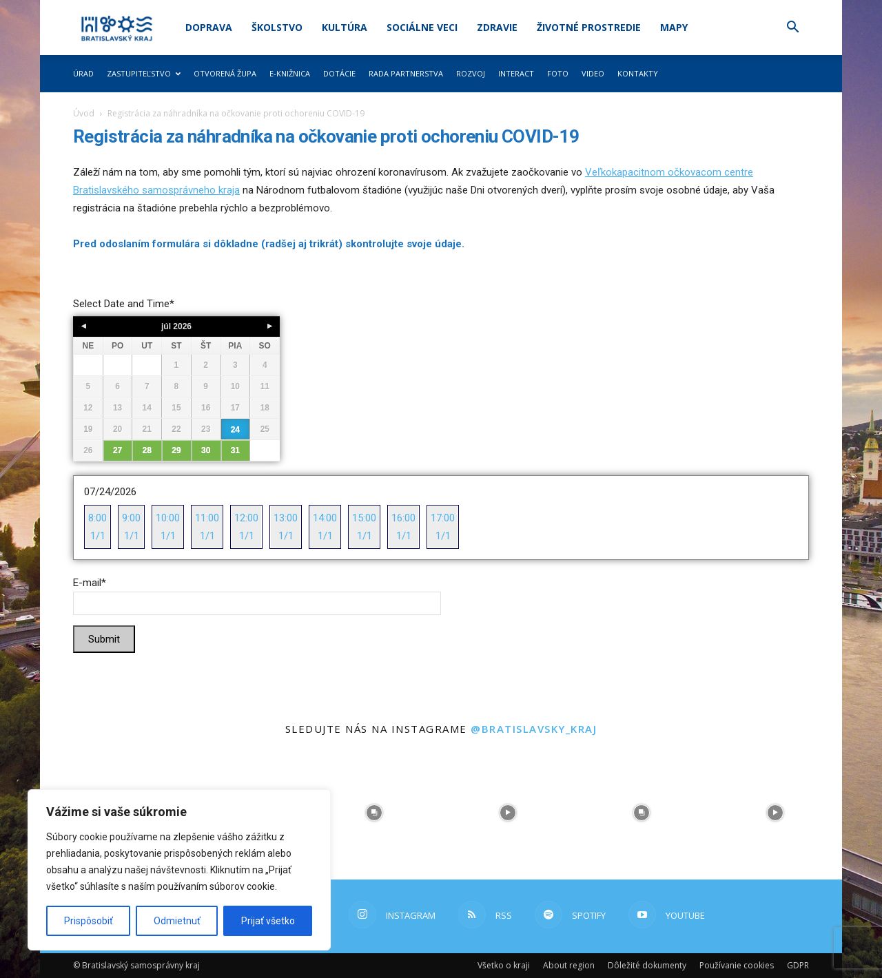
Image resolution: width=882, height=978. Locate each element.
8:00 (97, 528)
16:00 (403, 528)
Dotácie (339, 73)
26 (87, 450)
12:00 (246, 528)
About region (569, 965)
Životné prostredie (589, 27)
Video (593, 73)
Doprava (208, 27)
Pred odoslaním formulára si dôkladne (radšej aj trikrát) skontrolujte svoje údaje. (270, 244)
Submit (104, 639)
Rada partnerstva (406, 73)
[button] (792, 28)
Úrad (83, 73)
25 (264, 429)
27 (117, 450)
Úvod (83, 113)
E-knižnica (289, 73)
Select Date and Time (123, 304)
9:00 (131, 528)
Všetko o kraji (504, 965)
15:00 (364, 528)
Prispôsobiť (88, 920)
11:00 (207, 528)
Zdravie (497, 27)
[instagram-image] (374, 813)
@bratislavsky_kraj (534, 729)
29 (176, 450)
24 (235, 430)
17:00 (443, 528)
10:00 (168, 528)
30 (205, 450)
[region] (179, 869)
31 (235, 450)
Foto (557, 73)
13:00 (286, 528)
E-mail (89, 582)
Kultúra (344, 27)
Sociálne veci (422, 27)
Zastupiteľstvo (144, 73)
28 (147, 450)
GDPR (798, 965)
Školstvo (277, 27)
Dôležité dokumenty (647, 965)
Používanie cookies (736, 965)
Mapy (674, 27)
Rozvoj (470, 73)
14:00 (325, 528)
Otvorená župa (225, 73)
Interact (516, 73)
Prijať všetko (268, 920)
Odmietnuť (177, 920)
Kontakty (637, 73)
